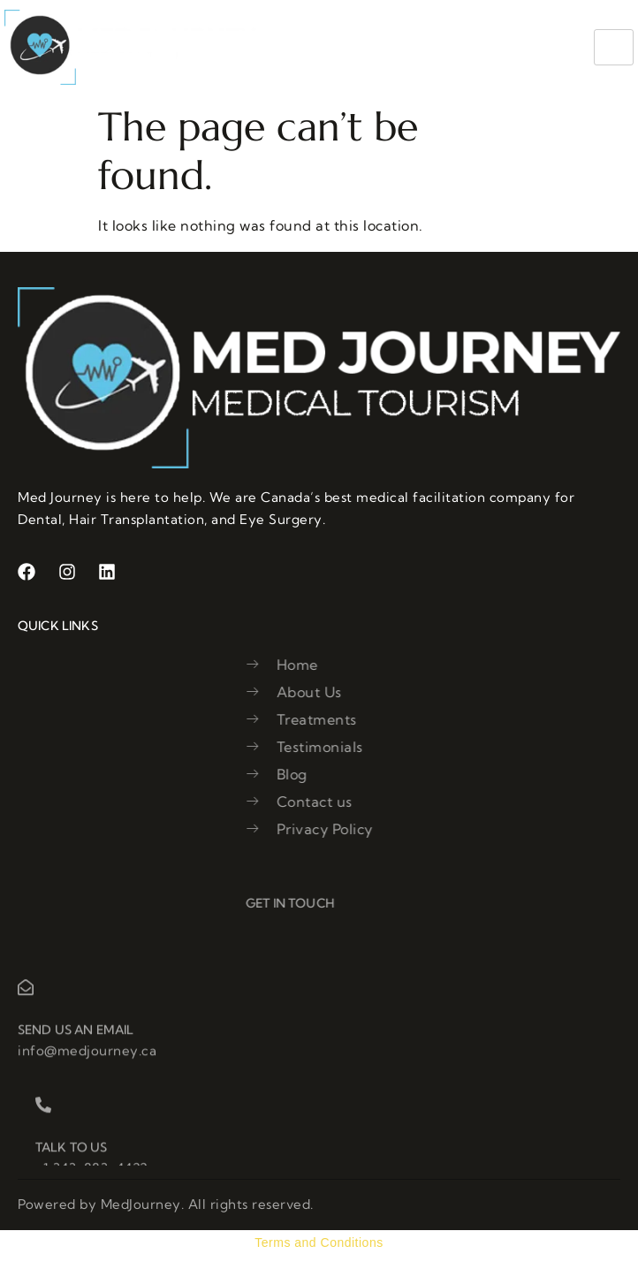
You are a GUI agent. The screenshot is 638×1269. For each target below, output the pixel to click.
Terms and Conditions (318, 1242)
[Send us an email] (26, 1006)
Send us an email (75, 1049)
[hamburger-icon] (614, 47)
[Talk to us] (43, 1124)
